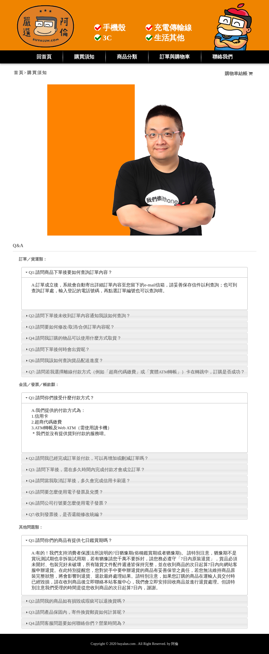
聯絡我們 (222, 56)
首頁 (19, 72)
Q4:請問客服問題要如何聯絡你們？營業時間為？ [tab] (75, 623)
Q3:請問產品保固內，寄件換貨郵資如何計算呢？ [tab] (75, 612)
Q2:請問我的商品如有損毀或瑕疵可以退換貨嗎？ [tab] (75, 601)
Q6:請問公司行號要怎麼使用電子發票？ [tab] (66, 503)
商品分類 (127, 56)
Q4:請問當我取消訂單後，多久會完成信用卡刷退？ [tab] (77, 480)
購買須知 (84, 56)
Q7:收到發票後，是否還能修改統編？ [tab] (64, 514)
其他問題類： (31, 527)
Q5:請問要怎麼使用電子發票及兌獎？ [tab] (64, 492)
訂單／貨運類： (33, 259)
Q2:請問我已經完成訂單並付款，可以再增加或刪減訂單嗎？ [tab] (86, 458)
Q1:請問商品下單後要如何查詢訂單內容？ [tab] (68, 272)
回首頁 (44, 56)
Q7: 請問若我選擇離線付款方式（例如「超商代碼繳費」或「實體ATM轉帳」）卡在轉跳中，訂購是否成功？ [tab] (135, 371)
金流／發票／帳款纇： (39, 384)
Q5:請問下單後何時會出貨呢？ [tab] (57, 349)
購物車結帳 (239, 73)
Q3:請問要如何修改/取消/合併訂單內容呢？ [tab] (70, 327)
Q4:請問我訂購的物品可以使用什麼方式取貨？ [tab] (73, 338)
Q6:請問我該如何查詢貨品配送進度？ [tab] (64, 360)
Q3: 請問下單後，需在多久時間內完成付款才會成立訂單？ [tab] (85, 469)
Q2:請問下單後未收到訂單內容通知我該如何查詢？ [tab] (77, 315)
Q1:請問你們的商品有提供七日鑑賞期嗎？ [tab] (68, 540)
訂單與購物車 (175, 56)
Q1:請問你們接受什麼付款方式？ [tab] (59, 397)
